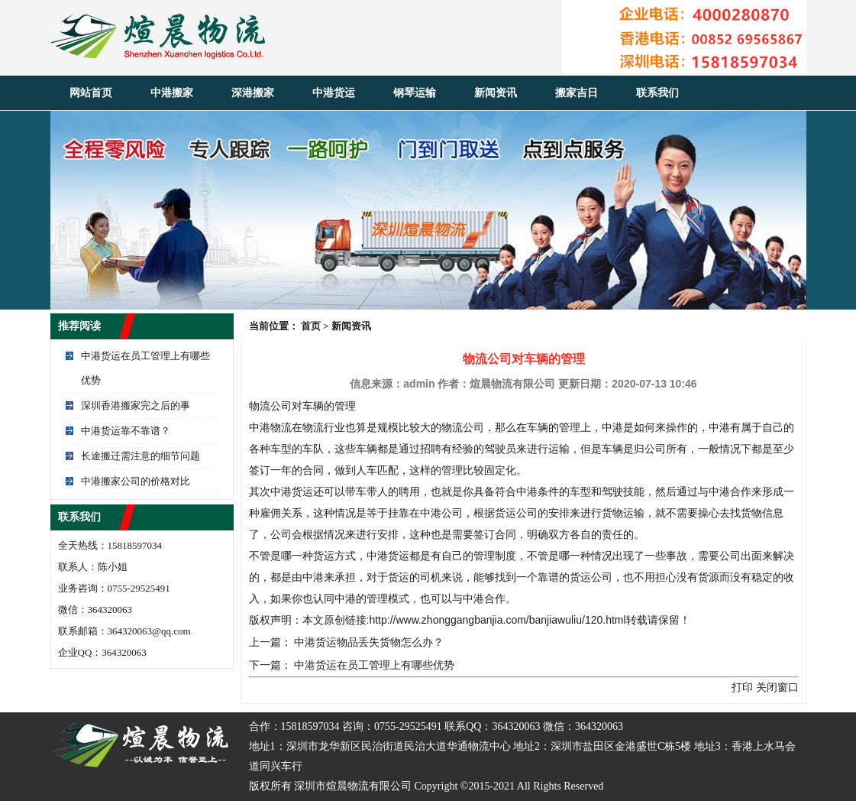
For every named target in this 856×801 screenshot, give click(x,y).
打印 (742, 687)
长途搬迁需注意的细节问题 (140, 456)
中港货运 (333, 93)
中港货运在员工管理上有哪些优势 (374, 665)
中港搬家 (171, 93)
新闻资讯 (495, 93)
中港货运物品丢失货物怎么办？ (369, 642)
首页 (311, 326)
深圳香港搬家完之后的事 (135, 405)
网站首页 (90, 93)
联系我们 (657, 93)
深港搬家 (252, 93)
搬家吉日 (576, 93)
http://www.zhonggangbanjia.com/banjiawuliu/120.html (497, 620)
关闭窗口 (777, 687)
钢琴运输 (414, 93)
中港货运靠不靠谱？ (125, 430)
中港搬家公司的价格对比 (135, 481)
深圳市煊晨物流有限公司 (353, 786)
